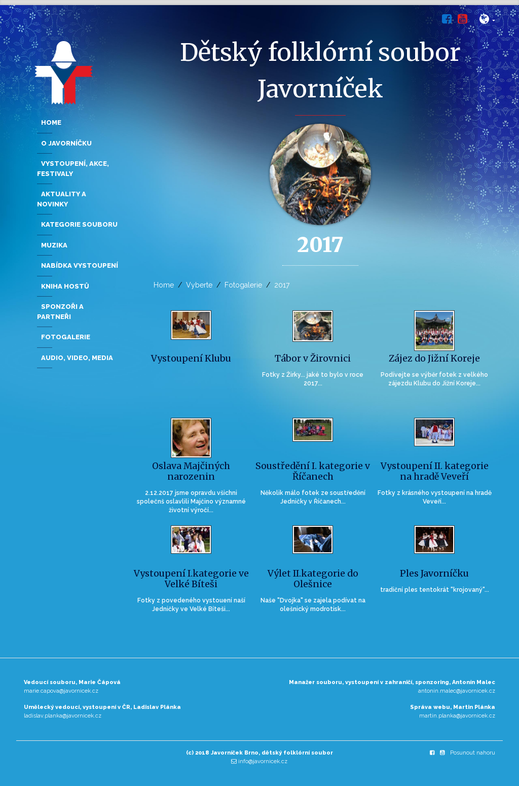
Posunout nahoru (472, 752)
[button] (487, 21)
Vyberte (199, 285)
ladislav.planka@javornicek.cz (62, 715)
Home (164, 285)
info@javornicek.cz (262, 761)
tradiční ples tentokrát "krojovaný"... (434, 589)
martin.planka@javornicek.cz (457, 715)
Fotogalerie (243, 285)
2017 (281, 285)
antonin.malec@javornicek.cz (456, 691)
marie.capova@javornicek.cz (61, 691)
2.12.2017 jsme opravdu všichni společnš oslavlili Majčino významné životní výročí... (191, 501)
